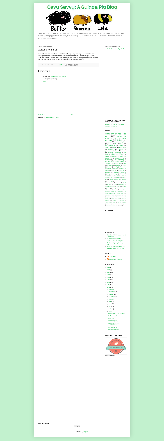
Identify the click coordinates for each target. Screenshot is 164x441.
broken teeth (117, 181)
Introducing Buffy (113, 321)
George (107, 191)
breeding (109, 181)
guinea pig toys (120, 142)
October (111, 294)
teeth (125, 203)
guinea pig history (118, 160)
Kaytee (114, 147)
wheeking (115, 168)
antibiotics (123, 172)
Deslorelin (122, 189)
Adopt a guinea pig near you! (115, 241)
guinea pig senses (115, 198)
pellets (124, 202)
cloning (109, 184)
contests (108, 142)
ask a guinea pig (110, 145)
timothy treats (115, 188)
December (112, 289)
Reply (44, 81)
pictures (108, 203)
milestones (110, 165)
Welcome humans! (113, 329)
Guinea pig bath (117, 163)
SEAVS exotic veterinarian (114, 238)
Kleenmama (116, 172)
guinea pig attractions (111, 151)
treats (122, 144)
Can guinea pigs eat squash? (116, 313)
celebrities (118, 182)
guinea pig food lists (112, 196)
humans (124, 151)
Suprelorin (107, 195)
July (110, 301)
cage (112, 182)
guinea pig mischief (111, 156)
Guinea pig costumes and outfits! (116, 246)
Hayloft (124, 165)
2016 (108, 275)
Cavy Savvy (112, 256)
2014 (108, 279)
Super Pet (113, 170)
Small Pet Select (120, 161)
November (112, 291)
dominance (108, 163)
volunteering (108, 189)
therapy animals (110, 205)
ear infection (119, 195)
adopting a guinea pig (114, 152)
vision (122, 188)
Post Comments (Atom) (52, 117)
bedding (121, 145)
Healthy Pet (113, 191)
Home (72, 114)
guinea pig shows (110, 186)
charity (124, 182)
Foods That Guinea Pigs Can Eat (116, 49)
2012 (108, 284)
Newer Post (41, 114)
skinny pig (120, 203)
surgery (118, 177)
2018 (108, 270)
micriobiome (108, 202)
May (110, 306)
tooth (123, 177)
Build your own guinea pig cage (115, 248)
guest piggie (122, 147)
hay (116, 144)
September (112, 296)
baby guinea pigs (112, 174)
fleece (115, 184)
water (115, 189)
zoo (116, 205)
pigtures (114, 203)
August (111, 299)
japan (118, 186)
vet (106, 179)
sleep (108, 188)
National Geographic (114, 179)
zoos (120, 205)
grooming (121, 184)
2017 (108, 272)
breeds (122, 174)
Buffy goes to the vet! (114, 316)
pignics (112, 177)
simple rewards (119, 158)
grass (125, 195)
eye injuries (114, 175)
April (110, 309)
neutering (115, 167)
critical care (121, 170)
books (113, 195)
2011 (108, 287)
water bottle (108, 172)
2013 (108, 282)
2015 (108, 277)
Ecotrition (117, 165)
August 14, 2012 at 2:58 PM (58, 76)
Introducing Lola (112, 327)
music (114, 202)
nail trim (119, 202)
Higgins (120, 191)
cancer (107, 175)
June (110, 304)
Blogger (85, 431)
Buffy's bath (111, 318)
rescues (124, 186)
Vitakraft (109, 167)
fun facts (120, 149)
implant (114, 200)
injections (122, 200)
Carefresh (111, 149)
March (111, 311)
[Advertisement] (113, 84)
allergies (124, 179)
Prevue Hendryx (121, 193)
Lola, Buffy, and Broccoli (115, 259)
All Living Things (109, 161)
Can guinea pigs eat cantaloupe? (114, 324)
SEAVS (107, 147)
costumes (108, 160)
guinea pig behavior (117, 154)
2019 (108, 267)
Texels (124, 163)
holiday (119, 140)
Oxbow (110, 144)
